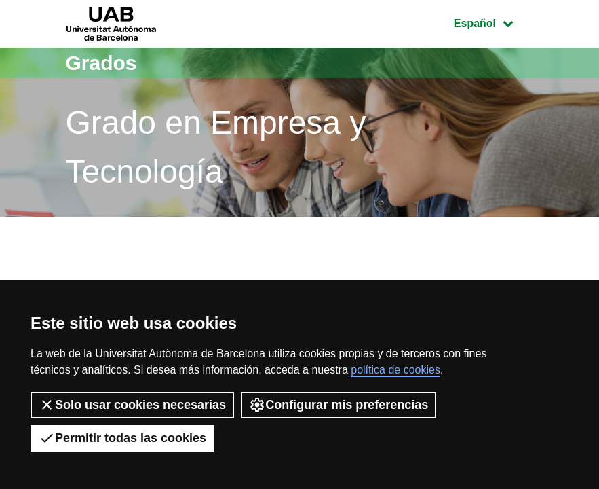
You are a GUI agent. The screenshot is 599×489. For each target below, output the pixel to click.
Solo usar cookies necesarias (132, 405)
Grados (101, 63)
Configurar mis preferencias (338, 405)
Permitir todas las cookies (122, 438)
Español (493, 22)
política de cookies (395, 370)
